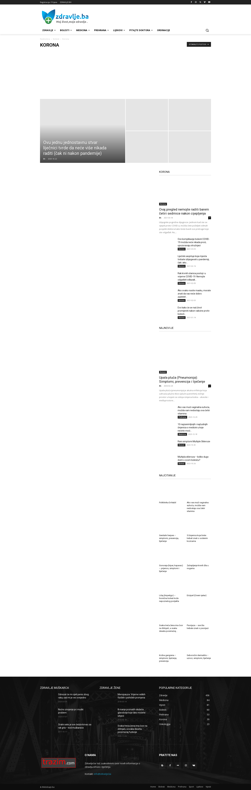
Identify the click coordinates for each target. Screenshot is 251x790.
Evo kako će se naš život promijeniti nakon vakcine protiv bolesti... (194, 310)
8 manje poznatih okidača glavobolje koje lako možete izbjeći (132, 712)
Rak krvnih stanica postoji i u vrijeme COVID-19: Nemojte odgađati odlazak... (192, 276)
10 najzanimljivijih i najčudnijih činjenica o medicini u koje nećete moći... (193, 427)
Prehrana (182, 417)
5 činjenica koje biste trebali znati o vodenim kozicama (197, 538)
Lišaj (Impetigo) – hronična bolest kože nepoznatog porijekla (169, 598)
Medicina (182, 434)
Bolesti (56, 39)
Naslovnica (45, 39)
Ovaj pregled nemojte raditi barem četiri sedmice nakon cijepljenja (184, 211)
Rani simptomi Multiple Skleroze (194, 441)
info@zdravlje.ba (102, 773)
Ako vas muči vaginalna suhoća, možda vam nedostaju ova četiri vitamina (194, 410)
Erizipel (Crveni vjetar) (196, 595)
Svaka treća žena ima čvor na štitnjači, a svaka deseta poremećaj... (171, 628)
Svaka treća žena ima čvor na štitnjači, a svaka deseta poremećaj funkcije (132, 729)
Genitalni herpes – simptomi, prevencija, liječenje (169, 538)
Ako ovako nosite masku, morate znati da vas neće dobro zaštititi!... (194, 293)
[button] (207, 30)
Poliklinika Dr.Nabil (167, 502)
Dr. (44, 159)
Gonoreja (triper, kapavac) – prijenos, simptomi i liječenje (171, 568)
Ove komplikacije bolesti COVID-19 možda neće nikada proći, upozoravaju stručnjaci (194, 242)
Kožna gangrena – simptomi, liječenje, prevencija (168, 658)
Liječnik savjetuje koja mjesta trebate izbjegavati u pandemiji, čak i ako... (193, 259)
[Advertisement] (149, 16)
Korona (163, 204)
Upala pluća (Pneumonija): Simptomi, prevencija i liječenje (182, 379)
